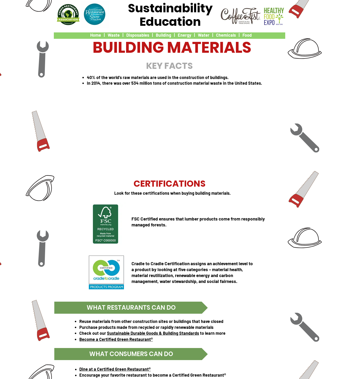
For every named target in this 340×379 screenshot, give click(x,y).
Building (163, 35)
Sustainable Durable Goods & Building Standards (153, 333)
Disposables (137, 35)
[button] (131, 308)
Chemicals (226, 35)
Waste (114, 35)
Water (203, 35)
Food (247, 35)
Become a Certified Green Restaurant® (116, 339)
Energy (184, 35)
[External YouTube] (169, 129)
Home (95, 35)
